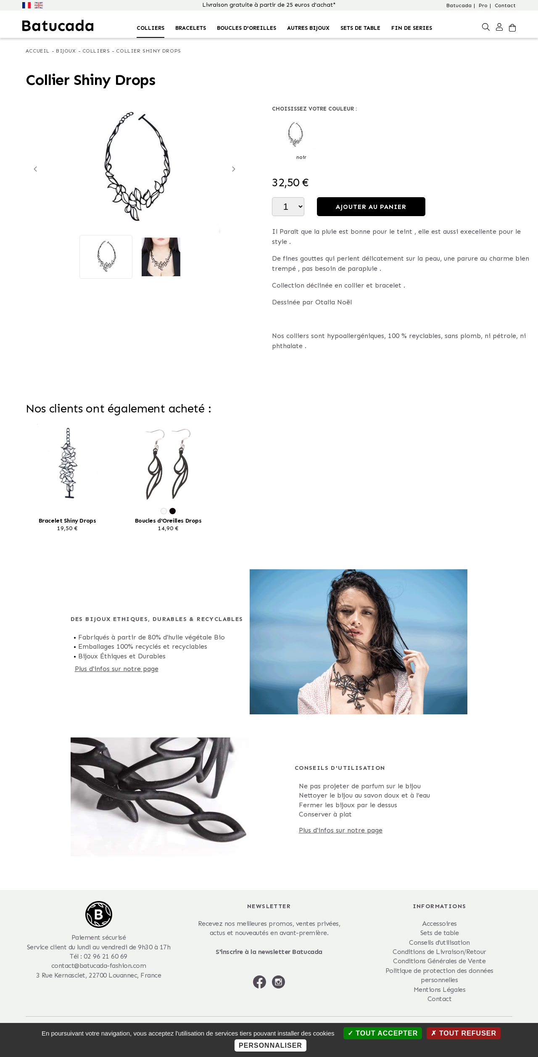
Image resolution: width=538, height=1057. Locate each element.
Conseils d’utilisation (439, 942)
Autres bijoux (308, 28)
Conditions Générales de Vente (439, 961)
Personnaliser (270, 1045)
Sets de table (360, 28)
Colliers (150, 28)
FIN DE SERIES (411, 28)
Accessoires (439, 924)
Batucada (459, 5)
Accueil (38, 51)
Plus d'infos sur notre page (116, 669)
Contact (505, 5)
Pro (483, 5)
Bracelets (190, 28)
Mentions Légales (439, 990)
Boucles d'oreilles (246, 28)
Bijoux (66, 51)
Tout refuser (463, 1033)
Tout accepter (383, 1033)
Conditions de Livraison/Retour (439, 952)
